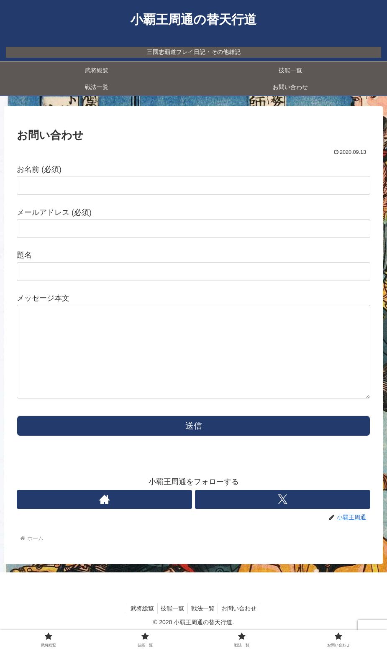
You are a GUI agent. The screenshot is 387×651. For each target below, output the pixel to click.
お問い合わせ (241, 625)
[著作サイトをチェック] (104, 516)
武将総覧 (139, 625)
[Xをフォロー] (283, 516)
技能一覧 (171, 625)
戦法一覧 (203, 625)
